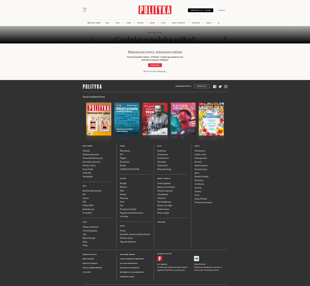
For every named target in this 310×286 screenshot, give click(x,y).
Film (122, 190)
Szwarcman (162, 154)
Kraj (107, 23)
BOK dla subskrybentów (92, 268)
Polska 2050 (88, 205)
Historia (198, 161)
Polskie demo (163, 208)
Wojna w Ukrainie (90, 226)
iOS (158, 264)
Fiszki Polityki (199, 264)
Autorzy (198, 187)
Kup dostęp (155, 65)
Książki (123, 183)
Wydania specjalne (91, 154)
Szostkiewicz (163, 158)
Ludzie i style (200, 154)
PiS (84, 194)
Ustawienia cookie (127, 276)
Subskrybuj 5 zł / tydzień (201, 10)
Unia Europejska (90, 230)
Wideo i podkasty (178, 23)
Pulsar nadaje (163, 212)
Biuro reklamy (88, 259)
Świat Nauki (88, 169)
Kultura (140, 23)
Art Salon (124, 216)
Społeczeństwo (201, 165)
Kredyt (123, 165)
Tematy (198, 191)
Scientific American (91, 161)
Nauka (152, 23)
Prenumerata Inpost (183, 86)
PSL (84, 201)
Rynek (128, 23)
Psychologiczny (164, 201)
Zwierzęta (199, 180)
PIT (121, 154)
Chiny (85, 245)
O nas (197, 194)
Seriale (123, 194)
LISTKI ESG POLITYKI (129, 169)
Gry (121, 205)
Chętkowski (162, 165)
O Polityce (87, 272)
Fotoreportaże (201, 158)
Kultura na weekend (166, 186)
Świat (118, 23)
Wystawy (124, 197)
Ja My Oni (87, 172)
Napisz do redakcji (90, 263)
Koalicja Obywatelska (92, 190)
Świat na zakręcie (165, 190)
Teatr (122, 201)
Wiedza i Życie (89, 165)
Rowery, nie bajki (164, 205)
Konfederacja (88, 208)
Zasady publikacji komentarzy (132, 259)
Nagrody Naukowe (128, 241)
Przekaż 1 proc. (201, 169)
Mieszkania (125, 150)
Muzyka (123, 186)
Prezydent (87, 212)
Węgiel (123, 158)
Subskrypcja (202, 86)
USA (84, 234)
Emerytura (125, 161)
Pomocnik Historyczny (93, 158)
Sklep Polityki (201, 198)
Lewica (86, 197)
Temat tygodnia (164, 183)
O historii (161, 197)
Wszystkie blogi (164, 169)
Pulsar (123, 230)
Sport (197, 172)
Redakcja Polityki (90, 254)
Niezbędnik (88, 176)
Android (164, 264)
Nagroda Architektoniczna (131, 212)
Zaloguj (221, 10)
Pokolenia (196, 23)
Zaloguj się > (162, 71)
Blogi (163, 23)
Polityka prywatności (129, 263)
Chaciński (161, 161)
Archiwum (199, 183)
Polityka (86, 150)
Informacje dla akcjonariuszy (132, 272)
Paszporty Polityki (128, 208)
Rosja (85, 241)
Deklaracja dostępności (129, 268)
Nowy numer (95, 23)
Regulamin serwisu (127, 254)
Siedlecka (161, 150)
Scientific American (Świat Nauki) (135, 234)
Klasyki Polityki (202, 176)
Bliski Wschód (89, 237)
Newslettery (200, 150)
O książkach (162, 194)
